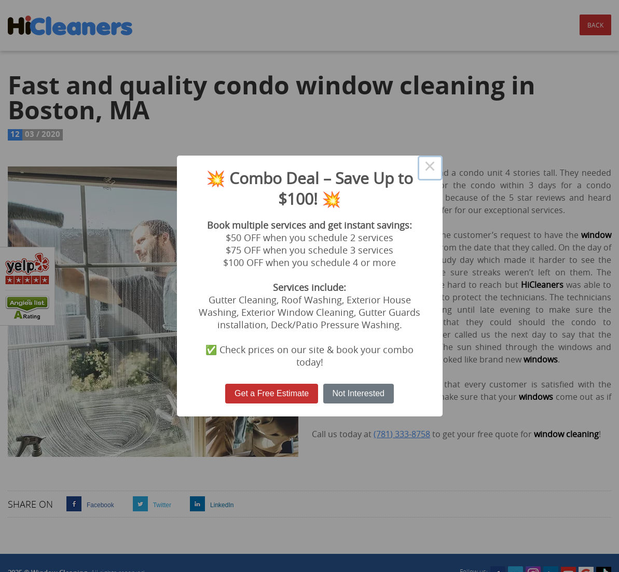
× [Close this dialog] (430, 168)
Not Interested (358, 393)
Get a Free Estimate (272, 393)
